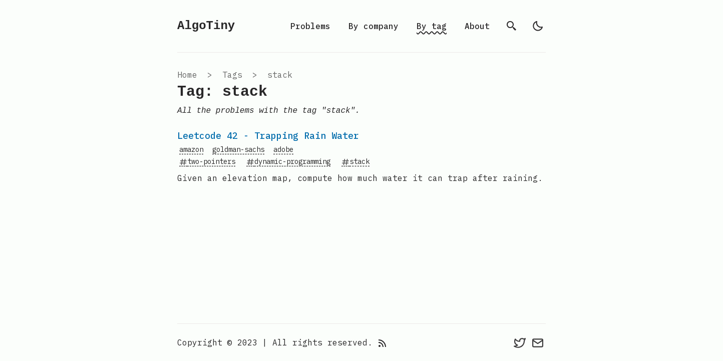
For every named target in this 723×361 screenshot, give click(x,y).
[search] (512, 26)
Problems (310, 26)
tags (232, 75)
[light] (538, 26)
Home (187, 75)
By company (373, 26)
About (477, 26)
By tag (432, 26)
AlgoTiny (206, 26)
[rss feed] (383, 342)
